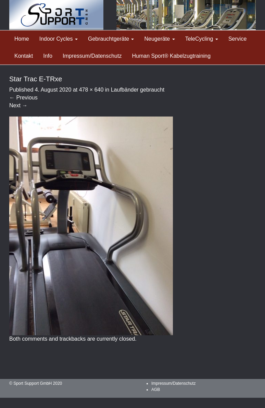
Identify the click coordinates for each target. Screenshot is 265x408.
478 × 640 (91, 90)
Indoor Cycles (58, 39)
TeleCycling (201, 39)
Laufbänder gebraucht (138, 90)
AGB (155, 389)
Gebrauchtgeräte (111, 39)
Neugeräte (159, 39)
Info (47, 56)
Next (18, 105)
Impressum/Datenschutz (92, 56)
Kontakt (23, 56)
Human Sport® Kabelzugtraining (171, 56)
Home (21, 39)
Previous (23, 97)
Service (237, 39)
